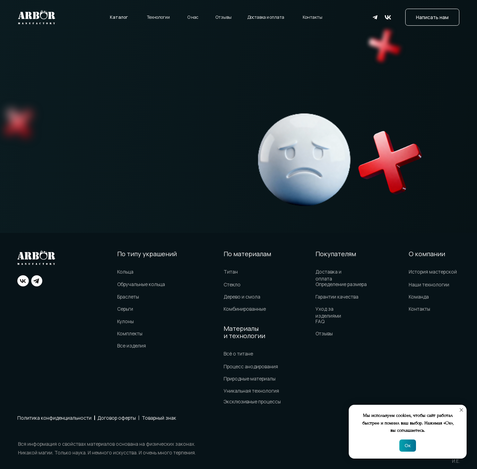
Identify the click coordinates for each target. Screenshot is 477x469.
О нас (193, 17)
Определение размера (341, 284)
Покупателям (335, 253)
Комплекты (129, 333)
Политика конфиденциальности (54, 417)
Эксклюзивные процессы (252, 401)
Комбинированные (245, 308)
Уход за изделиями (328, 312)
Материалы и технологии (244, 332)
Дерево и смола (242, 296)
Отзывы (224, 17)
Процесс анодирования (251, 366)
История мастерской (433, 271)
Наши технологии (429, 284)
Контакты (312, 17)
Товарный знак (159, 417)
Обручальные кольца (141, 284)
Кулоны (125, 321)
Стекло (232, 284)
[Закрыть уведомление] (461, 410)
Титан (231, 271)
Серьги (125, 308)
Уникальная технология (251, 390)
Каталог (119, 17)
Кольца (125, 271)
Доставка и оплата (266, 17)
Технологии (158, 17)
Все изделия (131, 345)
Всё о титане (238, 353)
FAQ (319, 321)
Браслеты (128, 296)
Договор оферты (116, 417)
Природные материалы (250, 378)
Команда (419, 296)
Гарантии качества (336, 296)
